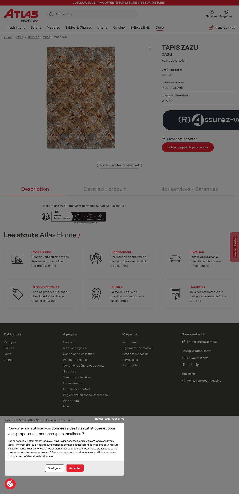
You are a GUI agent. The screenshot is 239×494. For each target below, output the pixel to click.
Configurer (55, 468)
